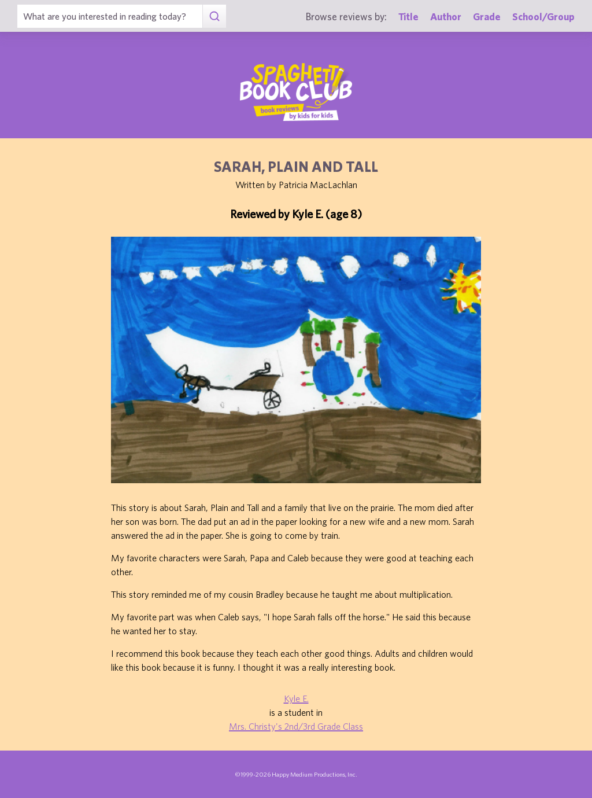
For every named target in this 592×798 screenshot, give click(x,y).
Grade (487, 16)
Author (445, 16)
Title (408, 16)
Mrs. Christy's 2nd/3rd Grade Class (296, 726)
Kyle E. (296, 698)
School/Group (543, 16)
